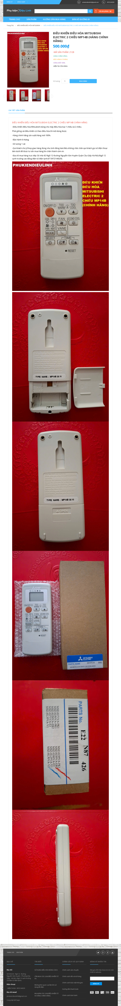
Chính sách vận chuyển (70, 970)
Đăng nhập (21, 2)
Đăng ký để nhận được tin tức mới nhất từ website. (102, 971)
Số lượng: (56, 81)
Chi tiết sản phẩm (17, 110)
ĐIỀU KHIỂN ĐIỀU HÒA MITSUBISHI (28, 25)
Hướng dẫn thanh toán (70, 989)
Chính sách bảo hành (69, 995)
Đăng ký (10, 2)
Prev (4, 96)
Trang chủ (10, 952)
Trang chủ (10, 25)
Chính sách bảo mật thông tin (72, 983)
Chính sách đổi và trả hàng (71, 976)
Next (51, 96)
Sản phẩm (19, 952)
